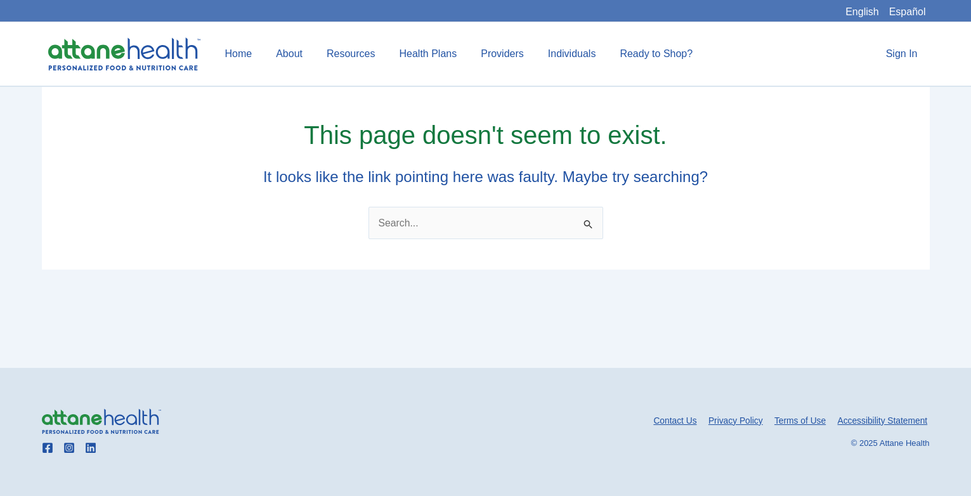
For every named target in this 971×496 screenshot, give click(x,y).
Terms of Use (803, 420)
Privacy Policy (740, 420)
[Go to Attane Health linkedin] (90, 448)
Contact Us (682, 420)
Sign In (904, 53)
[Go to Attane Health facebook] (47, 448)
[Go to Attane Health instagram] (69, 448)
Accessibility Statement (884, 420)
